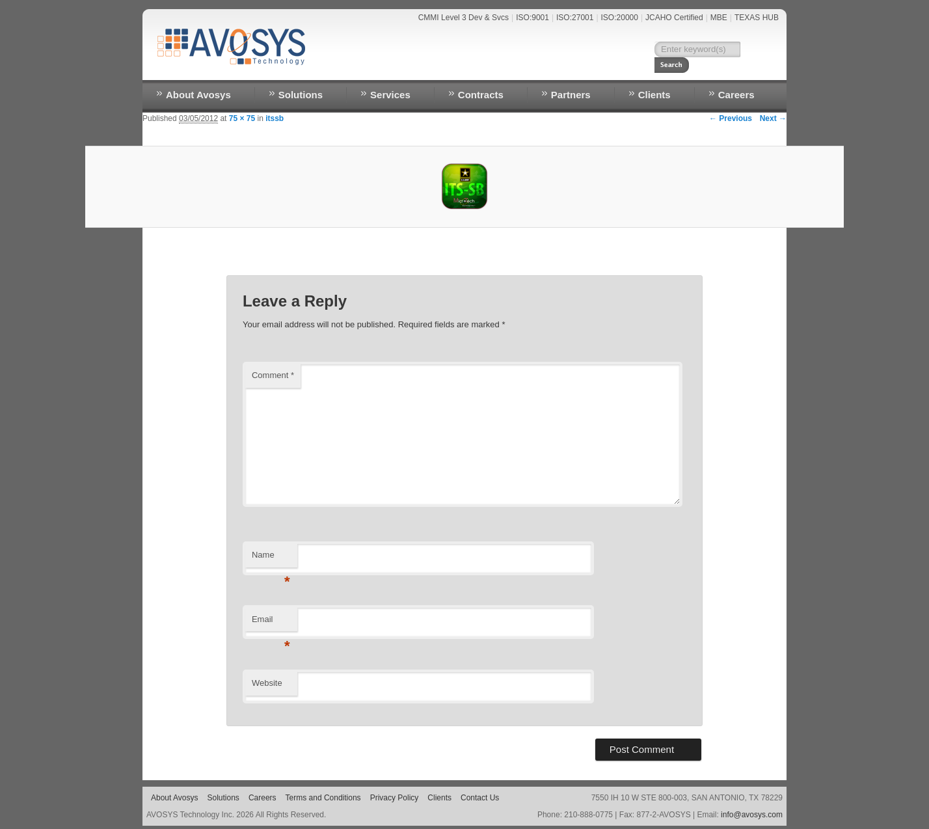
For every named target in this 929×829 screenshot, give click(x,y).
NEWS (553, 69)
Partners (571, 94)
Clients (654, 94)
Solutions (300, 94)
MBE (718, 17)
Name (271, 558)
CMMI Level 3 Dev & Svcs (463, 17)
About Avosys (198, 94)
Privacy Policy (394, 797)
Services (390, 94)
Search (757, 49)
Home (517, 69)
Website (267, 683)
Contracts (481, 94)
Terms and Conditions (323, 797)
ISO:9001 (532, 17)
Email (271, 623)
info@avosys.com (752, 814)
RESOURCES (666, 69)
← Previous (730, 118)
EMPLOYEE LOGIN (739, 69)
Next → (773, 118)
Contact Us (603, 69)
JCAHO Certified (674, 17)
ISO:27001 (574, 17)
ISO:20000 (619, 17)
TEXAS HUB (756, 17)
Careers (736, 94)
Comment (273, 375)
